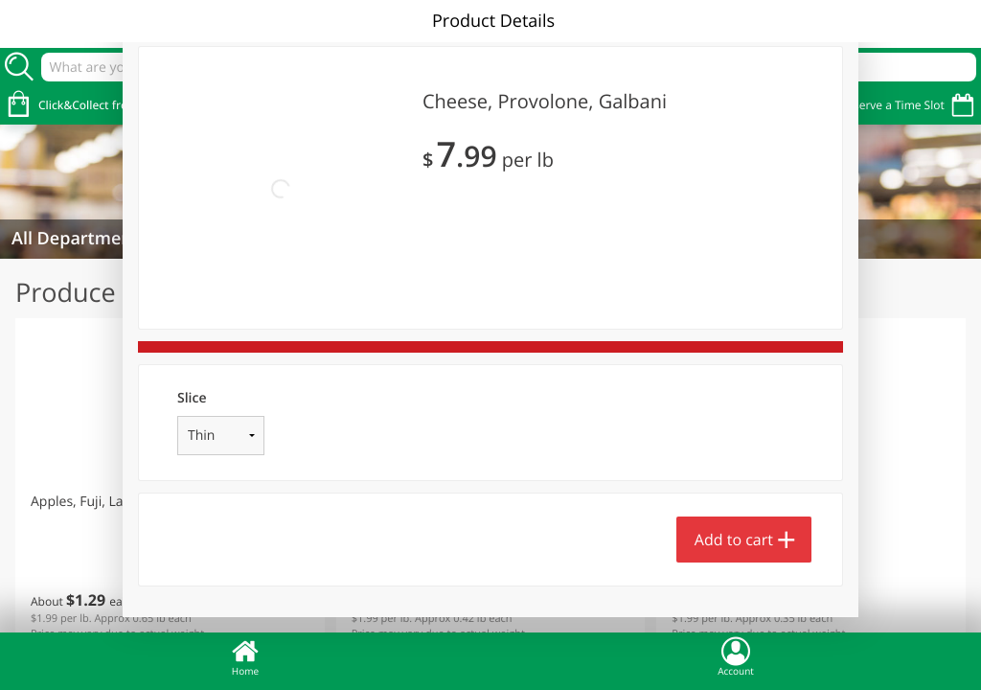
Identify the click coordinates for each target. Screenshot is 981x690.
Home (245, 656)
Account (736, 656)
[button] (170, 487)
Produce (65, 292)
